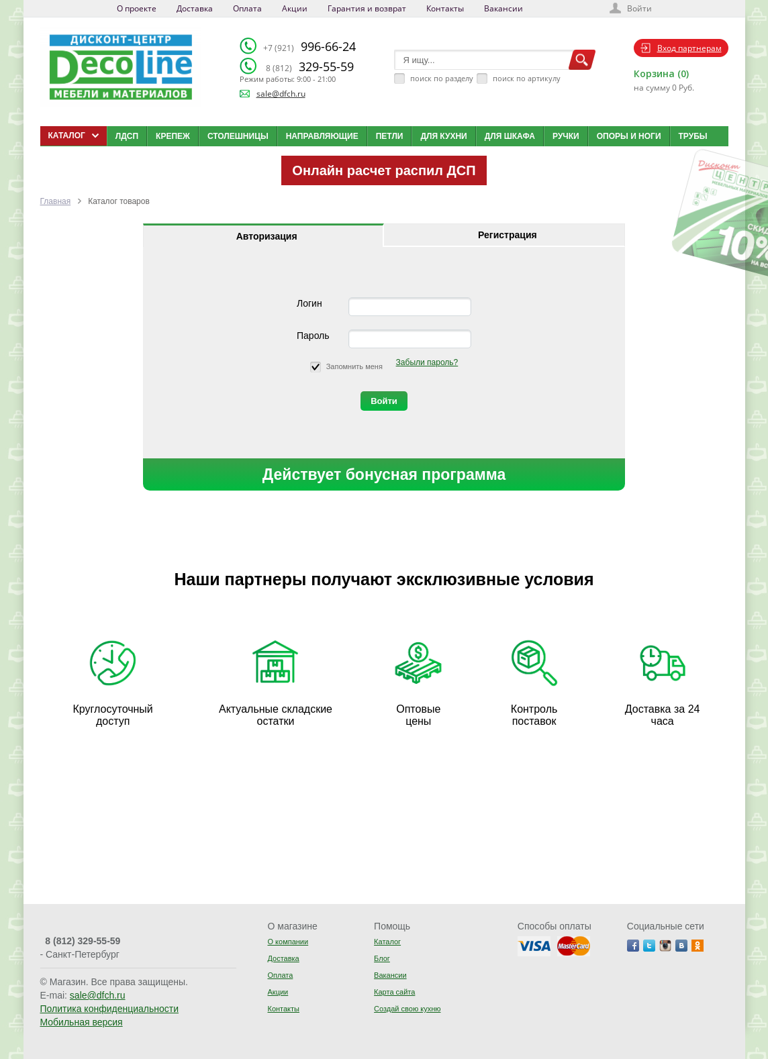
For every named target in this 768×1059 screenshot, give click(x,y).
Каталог (387, 942)
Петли (389, 136)
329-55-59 (310, 66)
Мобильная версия (81, 1022)
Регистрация (507, 235)
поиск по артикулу (527, 78)
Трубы (693, 136)
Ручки (566, 136)
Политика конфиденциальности (109, 1008)
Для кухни (443, 136)
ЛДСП (126, 136)
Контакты (445, 8)
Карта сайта (394, 992)
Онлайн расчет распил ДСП (383, 170)
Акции (294, 8)
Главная (55, 201)
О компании (287, 942)
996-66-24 (309, 46)
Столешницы (238, 136)
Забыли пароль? (427, 362)
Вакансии (503, 8)
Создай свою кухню (407, 1009)
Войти (639, 8)
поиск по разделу (441, 78)
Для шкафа (510, 136)
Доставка (195, 8)
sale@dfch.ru (280, 93)
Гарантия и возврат (367, 8)
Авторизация (266, 236)
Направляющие (322, 136)
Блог (382, 958)
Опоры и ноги (629, 136)
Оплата (247, 8)
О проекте (136, 8)
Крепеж (173, 136)
